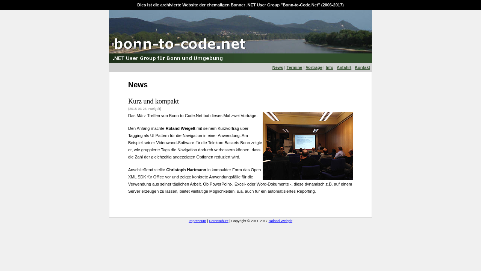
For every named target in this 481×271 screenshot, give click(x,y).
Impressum (197, 221)
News (277, 67)
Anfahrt (344, 67)
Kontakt (362, 67)
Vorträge (314, 67)
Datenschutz (218, 221)
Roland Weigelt (280, 221)
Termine (294, 67)
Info (329, 67)
